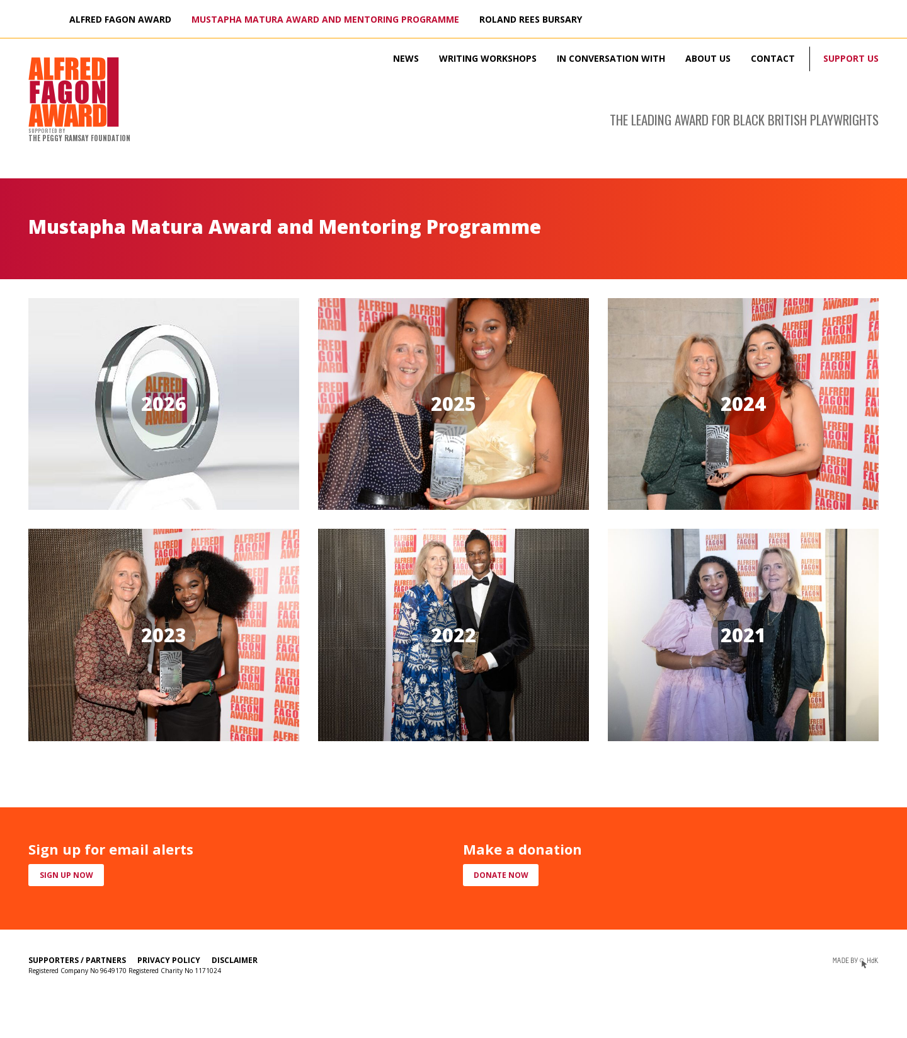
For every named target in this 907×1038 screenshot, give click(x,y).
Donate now (501, 875)
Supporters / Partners (77, 960)
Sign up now (66, 875)
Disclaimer (235, 960)
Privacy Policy (168, 960)
